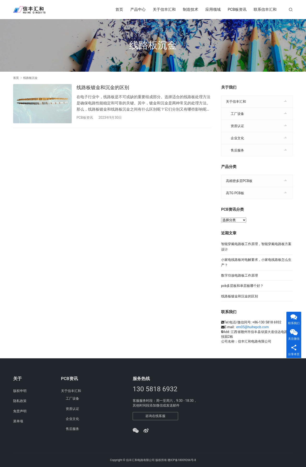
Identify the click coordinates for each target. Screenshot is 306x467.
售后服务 (237, 150)
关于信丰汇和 (164, 9)
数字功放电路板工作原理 (239, 275)
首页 (119, 9)
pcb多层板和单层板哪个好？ (242, 286)
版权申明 (20, 391)
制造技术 (190, 9)
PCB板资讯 (237, 9)
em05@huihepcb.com (252, 327)
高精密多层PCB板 (239, 181)
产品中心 (138, 9)
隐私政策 (20, 401)
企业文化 (237, 138)
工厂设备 (237, 114)
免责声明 (20, 411)
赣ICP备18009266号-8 (182, 460)
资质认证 (237, 126)
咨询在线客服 (155, 416)
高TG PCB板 (235, 193)
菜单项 (18, 421)
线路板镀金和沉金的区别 (102, 87)
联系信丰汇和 (265, 9)
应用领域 (213, 9)
